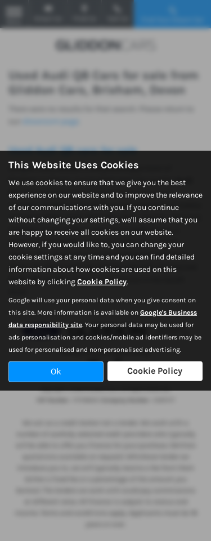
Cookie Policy (102, 282)
